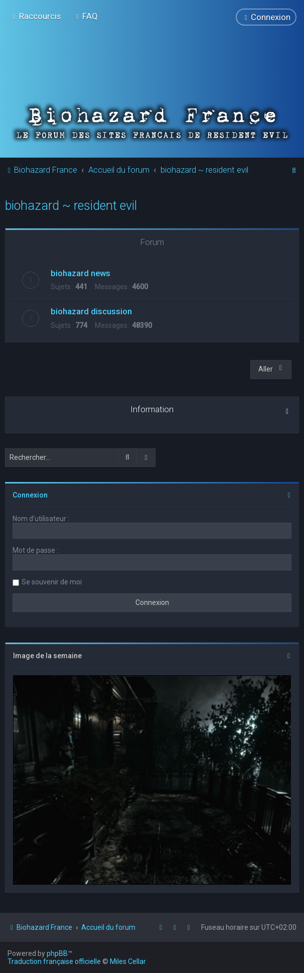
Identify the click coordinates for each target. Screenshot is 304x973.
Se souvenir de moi (52, 582)
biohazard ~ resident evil (71, 205)
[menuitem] (85, 16)
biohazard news (80, 273)
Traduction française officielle (54, 961)
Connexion (30, 495)
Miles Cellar (128, 961)
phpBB (57, 953)
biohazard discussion (91, 311)
